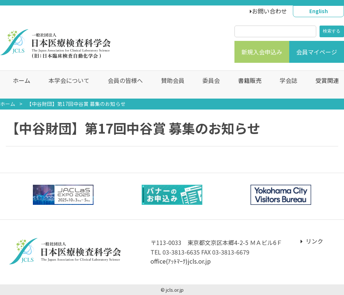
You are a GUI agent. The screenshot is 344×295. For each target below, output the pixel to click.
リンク (312, 241)
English (318, 11)
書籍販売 (246, 84)
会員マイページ (316, 51)
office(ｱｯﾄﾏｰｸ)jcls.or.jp (180, 261)
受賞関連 (323, 84)
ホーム (18, 84)
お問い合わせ (269, 11)
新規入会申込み (261, 51)
